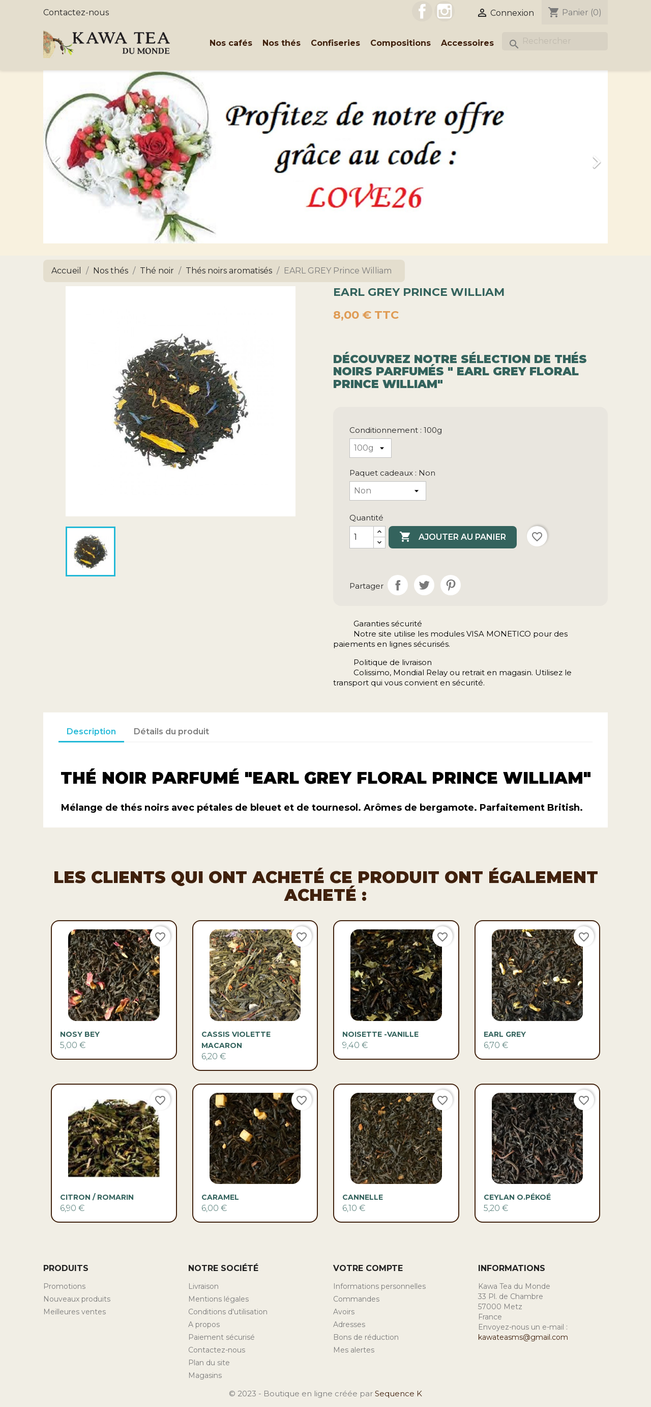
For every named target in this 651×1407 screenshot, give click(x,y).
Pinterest (450, 585)
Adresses (349, 1324)
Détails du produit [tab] (171, 731)
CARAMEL (220, 1197)
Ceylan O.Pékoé (517, 1197)
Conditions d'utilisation (228, 1311)
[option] (325, 156)
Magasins (205, 1375)
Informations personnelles (379, 1286)
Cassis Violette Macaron (236, 1040)
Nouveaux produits (76, 1299)
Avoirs (343, 1311)
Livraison (203, 1286)
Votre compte (368, 1268)
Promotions (64, 1286)
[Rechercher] (555, 41)
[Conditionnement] (370, 448)
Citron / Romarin (97, 1197)
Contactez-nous (76, 12)
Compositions (400, 43)
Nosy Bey (80, 1034)
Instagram (444, 11)
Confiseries (335, 43)
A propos (204, 1324)
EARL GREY (505, 1034)
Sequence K (398, 1393)
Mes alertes (353, 1350)
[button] (85, 156)
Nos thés (281, 43)
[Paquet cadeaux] (387, 491)
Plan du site (209, 1362)
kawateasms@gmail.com (523, 1337)
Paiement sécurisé (221, 1337)
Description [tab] (91, 731)
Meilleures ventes (74, 1311)
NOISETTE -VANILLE (380, 1034)
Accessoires (467, 43)
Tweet (424, 585)
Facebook (422, 11)
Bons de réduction (366, 1337)
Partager (398, 585)
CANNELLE (362, 1197)
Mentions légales (218, 1299)
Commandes (356, 1299)
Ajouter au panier (452, 537)
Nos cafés (231, 43)
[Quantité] (361, 537)
